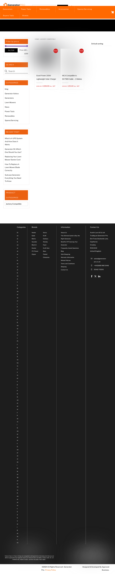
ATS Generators (17, 292)
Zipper (34, 254)
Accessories (64, 9)
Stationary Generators (17, 493)
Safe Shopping (65, 254)
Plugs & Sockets (17, 354)
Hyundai (34, 242)
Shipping (64, 267)
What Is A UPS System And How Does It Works (13, 142)
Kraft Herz (46, 248)
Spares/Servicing (84, 9)
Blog (62, 251)
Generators (7, 9)
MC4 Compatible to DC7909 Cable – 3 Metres (72, 77)
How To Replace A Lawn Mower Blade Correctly (12, 168)
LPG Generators (17, 400)
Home (37, 39)
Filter (11, 51)
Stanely (45, 242)
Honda (34, 233)
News (7, 107)
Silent (17, 472)
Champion (46, 257)
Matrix (34, 239)
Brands (25, 16)
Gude (33, 236)
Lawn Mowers (10, 103)
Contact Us (64, 270)
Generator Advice (12, 94)
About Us (64, 233)
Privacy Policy (50, 570)
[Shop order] (101, 44)
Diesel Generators (17, 245)
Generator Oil (17, 456)
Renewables (45, 9)
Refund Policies (66, 261)
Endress (45, 239)
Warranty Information (67, 257)
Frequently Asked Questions (70, 248)
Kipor (44, 245)
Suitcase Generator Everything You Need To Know (13, 178)
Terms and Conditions (68, 264)
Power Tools (26, 9)
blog (6, 89)
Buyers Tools (8, 16)
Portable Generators (17, 323)
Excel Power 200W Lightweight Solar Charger (46, 77)
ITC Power (35, 251)
